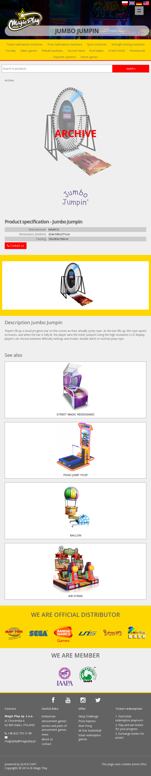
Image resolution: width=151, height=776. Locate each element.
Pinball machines (52, 51)
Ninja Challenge (88, 716)
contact (46, 744)
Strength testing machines (128, 44)
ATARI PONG (116, 51)
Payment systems (64, 57)
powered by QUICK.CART (21, 764)
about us (47, 739)
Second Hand (76, 51)
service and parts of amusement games (54, 728)
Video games (28, 51)
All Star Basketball (89, 730)
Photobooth (137, 51)
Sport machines (97, 44)
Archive (9, 80)
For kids (11, 51)
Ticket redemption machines (24, 44)
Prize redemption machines (64, 44)
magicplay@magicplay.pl (20, 741)
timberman (49, 716)
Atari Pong (85, 726)
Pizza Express (87, 721)
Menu (140, 8)
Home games (89, 57)
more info (139, 764)
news (45, 734)
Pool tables (96, 51)
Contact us (15, 245)
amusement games (54, 721)
